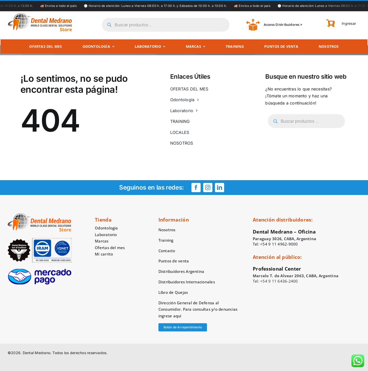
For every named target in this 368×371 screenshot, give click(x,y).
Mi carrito (104, 254)
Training (166, 240)
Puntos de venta (173, 260)
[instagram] (207, 187)
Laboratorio (106, 234)
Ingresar (348, 23)
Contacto (166, 250)
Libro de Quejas (173, 292)
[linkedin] (219, 187)
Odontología (106, 227)
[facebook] (196, 187)
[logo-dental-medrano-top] (40, 14)
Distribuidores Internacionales (186, 281)
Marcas (101, 241)
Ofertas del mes (110, 247)
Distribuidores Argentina (181, 271)
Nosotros (167, 229)
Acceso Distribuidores (282, 24)
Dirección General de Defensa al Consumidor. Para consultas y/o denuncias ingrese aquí (198, 309)
